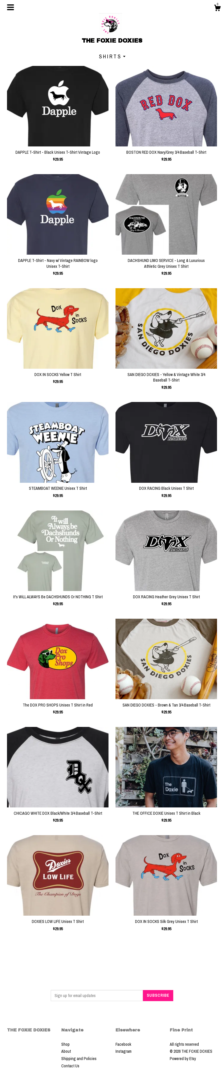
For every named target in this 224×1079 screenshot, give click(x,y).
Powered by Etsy (183, 1058)
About (66, 1051)
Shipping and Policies (79, 1058)
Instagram (124, 1051)
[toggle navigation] (10, 7)
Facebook (123, 1044)
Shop (65, 1044)
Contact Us (70, 1065)
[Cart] (217, 8)
